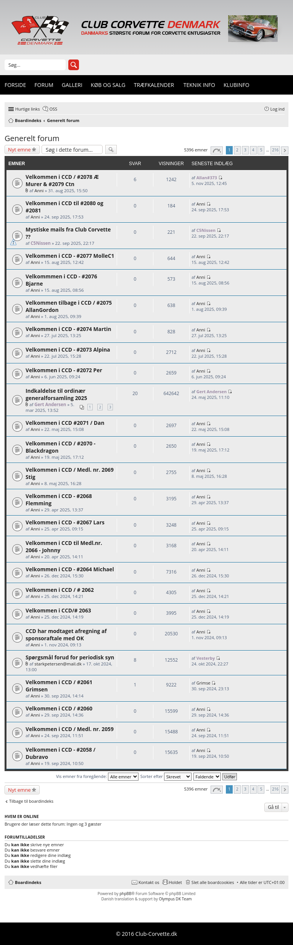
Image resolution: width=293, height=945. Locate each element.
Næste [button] (284, 150)
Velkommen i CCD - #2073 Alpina (68, 349)
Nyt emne (19, 149)
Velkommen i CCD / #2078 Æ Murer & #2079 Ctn (62, 180)
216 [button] (275, 150)
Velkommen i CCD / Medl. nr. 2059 (70, 729)
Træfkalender (154, 84)
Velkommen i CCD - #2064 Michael (70, 569)
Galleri (72, 84)
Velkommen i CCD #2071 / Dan (65, 422)
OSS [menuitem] (53, 109)
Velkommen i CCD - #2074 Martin (68, 329)
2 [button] (237, 150)
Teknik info (199, 84)
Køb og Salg (108, 84)
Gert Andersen (50, 404)
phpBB (125, 893)
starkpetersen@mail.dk (58, 664)
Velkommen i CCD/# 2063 (58, 610)
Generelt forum (32, 138)
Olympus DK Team (175, 899)
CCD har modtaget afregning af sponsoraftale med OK (66, 634)
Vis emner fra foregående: (97, 776)
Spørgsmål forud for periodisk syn (70, 657)
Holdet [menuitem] (175, 882)
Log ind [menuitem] (277, 109)
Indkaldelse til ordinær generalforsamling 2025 (56, 394)
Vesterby (205, 658)
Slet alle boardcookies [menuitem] (213, 882)
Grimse (203, 683)
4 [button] (253, 150)
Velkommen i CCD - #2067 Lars (65, 522)
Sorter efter (166, 776)
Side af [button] (217, 150)
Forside (15, 84)
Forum (43, 84)
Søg (73, 64)
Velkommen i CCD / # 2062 (60, 589)
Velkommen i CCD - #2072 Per (64, 370)
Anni (38, 190)
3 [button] (245, 150)
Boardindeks (28, 882)
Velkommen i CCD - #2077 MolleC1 (70, 255)
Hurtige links (27, 109)
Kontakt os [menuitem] (148, 882)
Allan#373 (206, 177)
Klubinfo (237, 84)
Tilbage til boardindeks (31, 801)
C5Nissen (41, 243)
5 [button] (261, 150)
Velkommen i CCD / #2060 (59, 708)
